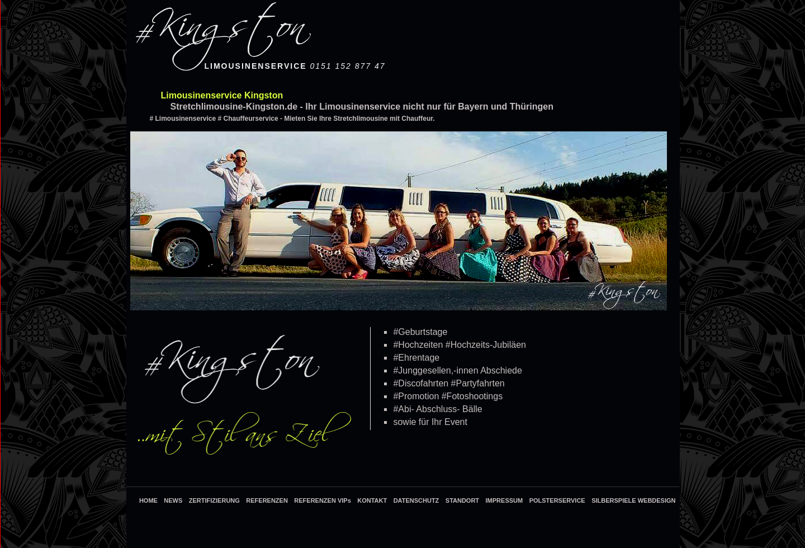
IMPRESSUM (504, 500)
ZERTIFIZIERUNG (214, 500)
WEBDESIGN (657, 500)
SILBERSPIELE (614, 500)
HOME (148, 500)
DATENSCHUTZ (416, 500)
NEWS (173, 500)
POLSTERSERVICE (557, 500)
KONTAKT (372, 500)
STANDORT (462, 500)
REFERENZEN (267, 500)
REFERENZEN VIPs (322, 500)
